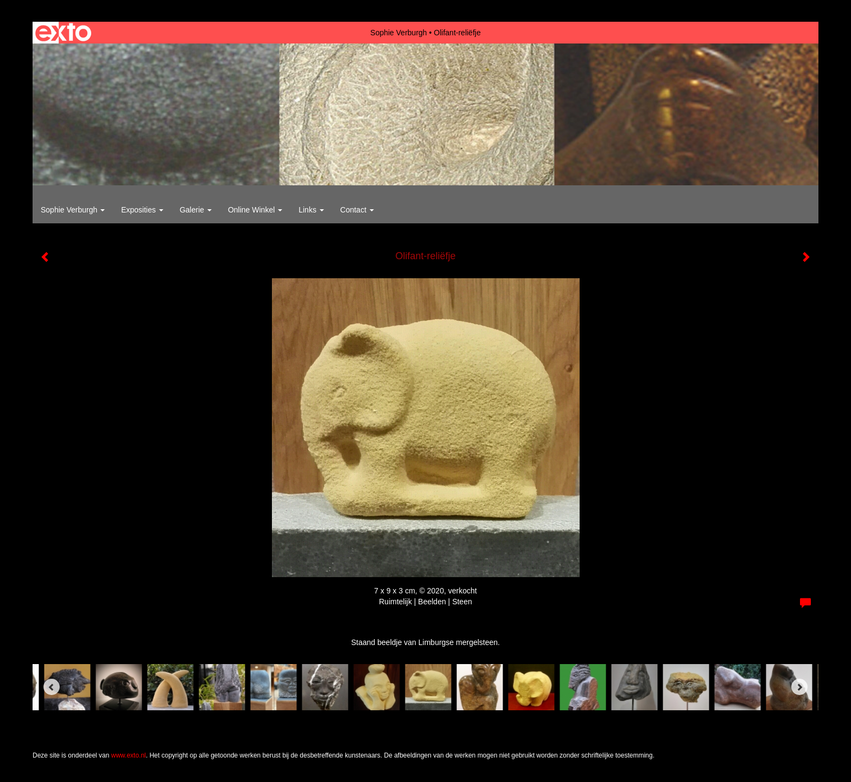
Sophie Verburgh (398, 32)
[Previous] (51, 687)
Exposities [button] (142, 209)
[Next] (799, 687)
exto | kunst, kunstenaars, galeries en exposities (63, 32)
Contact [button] (357, 209)
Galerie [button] (196, 209)
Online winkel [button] (255, 209)
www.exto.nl (128, 755)
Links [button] (311, 209)
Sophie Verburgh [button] (73, 209)
